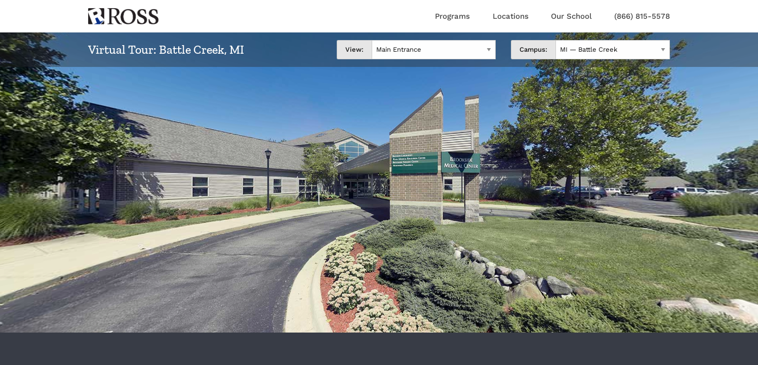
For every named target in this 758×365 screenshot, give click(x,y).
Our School (571, 16)
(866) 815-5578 (642, 16)
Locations (511, 16)
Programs (452, 16)
